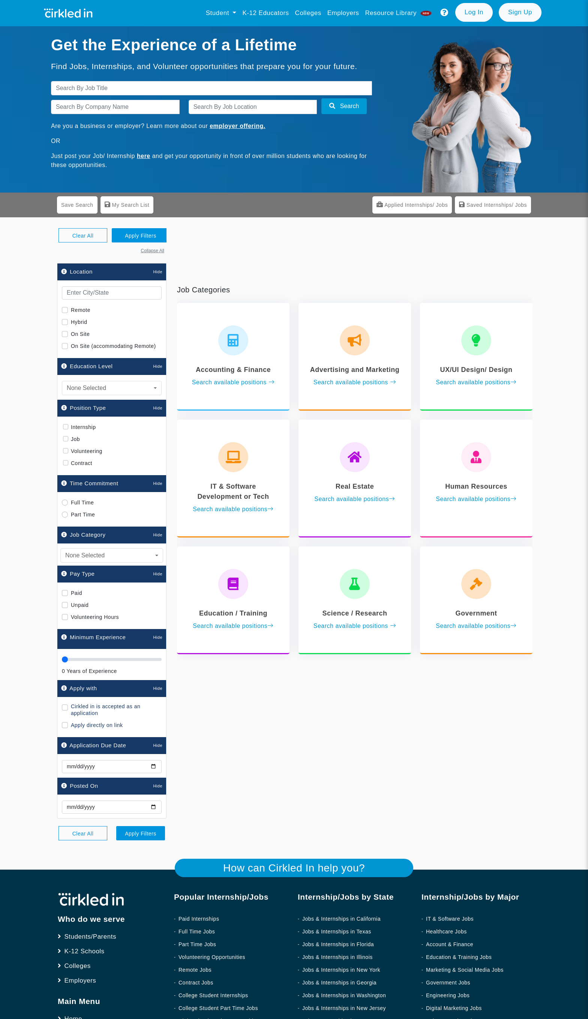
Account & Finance (449, 944)
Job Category (83, 534)
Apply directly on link (97, 725)
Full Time (82, 503)
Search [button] (344, 106)
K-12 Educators (265, 13)
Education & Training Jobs (459, 957)
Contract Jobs (195, 983)
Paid (76, 593)
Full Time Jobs (196, 932)
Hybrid (79, 322)
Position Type (83, 408)
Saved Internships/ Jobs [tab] (493, 204)
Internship (83, 427)
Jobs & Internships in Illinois (337, 957)
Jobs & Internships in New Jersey (344, 1008)
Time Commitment (89, 483)
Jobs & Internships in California (341, 919)
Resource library (399, 13)
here (143, 156)
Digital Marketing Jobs (454, 1008)
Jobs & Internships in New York (341, 970)
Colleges (308, 13)
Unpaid (79, 605)
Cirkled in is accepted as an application (105, 709)
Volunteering (86, 451)
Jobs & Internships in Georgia (339, 983)
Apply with (79, 688)
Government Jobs (448, 983)
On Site (80, 334)
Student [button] (218, 13)
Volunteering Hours (95, 617)
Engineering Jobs (448, 995)
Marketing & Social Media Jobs (465, 970)
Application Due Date (93, 745)
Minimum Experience (98, 637)
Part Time (83, 515)
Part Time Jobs (197, 944)
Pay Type (77, 573)
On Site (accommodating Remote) (113, 346)
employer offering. (238, 126)
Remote (80, 310)
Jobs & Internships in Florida (338, 944)
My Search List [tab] (127, 204)
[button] (444, 13)
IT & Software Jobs (450, 919)
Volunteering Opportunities (211, 957)
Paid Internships (198, 919)
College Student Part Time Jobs (218, 1008)
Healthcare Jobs (446, 932)
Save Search (77, 205)
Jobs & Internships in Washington (344, 995)
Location (77, 271)
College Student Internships (213, 995)
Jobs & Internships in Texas (336, 932)
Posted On (79, 786)
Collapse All (152, 250)
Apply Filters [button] (140, 236)
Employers (343, 13)
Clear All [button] (83, 236)
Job (75, 439)
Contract (81, 463)
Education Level (86, 366)
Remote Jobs (195, 970)
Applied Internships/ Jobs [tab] (412, 204)
